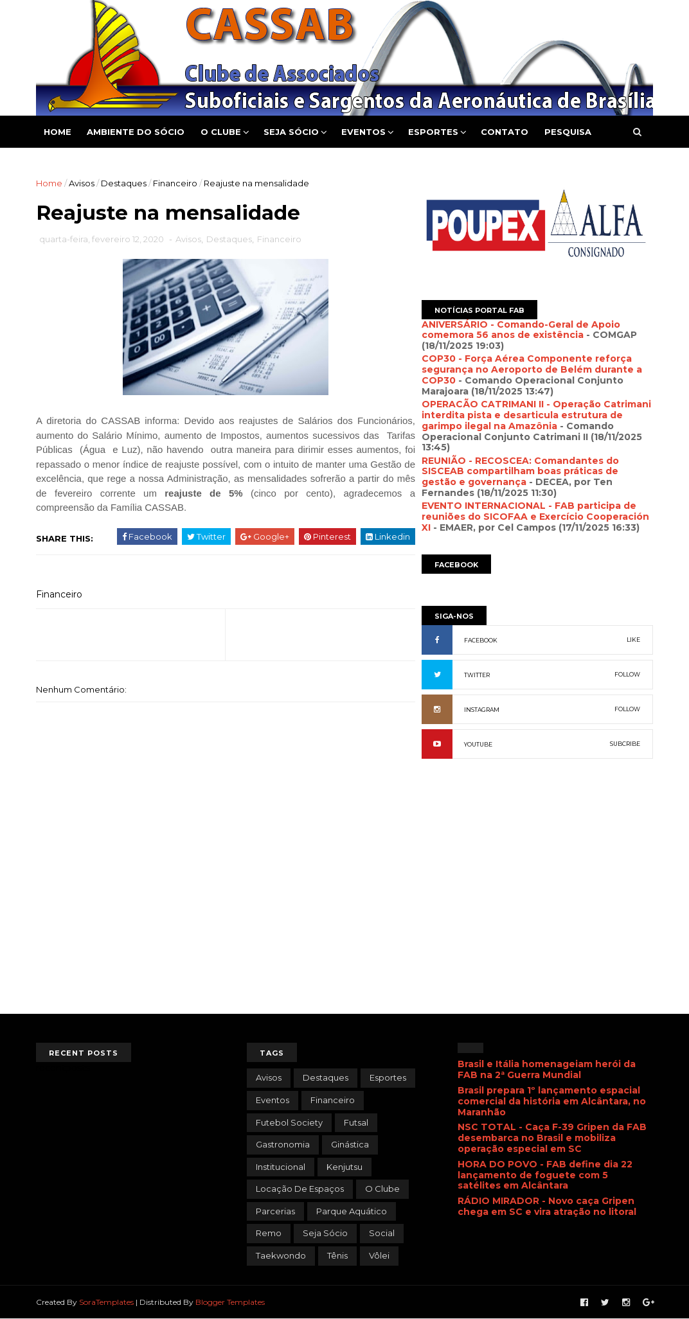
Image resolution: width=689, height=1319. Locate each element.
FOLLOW (627, 674)
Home (57, 132)
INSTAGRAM (481, 709)
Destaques (124, 183)
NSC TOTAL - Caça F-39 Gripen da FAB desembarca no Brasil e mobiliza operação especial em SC (552, 1138)
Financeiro (175, 183)
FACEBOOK (480, 640)
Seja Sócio (291, 132)
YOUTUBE (478, 744)
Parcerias (275, 1211)
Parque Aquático (351, 1211)
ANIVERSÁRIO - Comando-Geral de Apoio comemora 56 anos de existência (521, 330)
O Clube (221, 132)
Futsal (356, 1122)
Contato (504, 132)
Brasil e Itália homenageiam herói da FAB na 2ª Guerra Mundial (547, 1069)
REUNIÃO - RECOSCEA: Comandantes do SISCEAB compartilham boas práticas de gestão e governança (520, 471)
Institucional (280, 1167)
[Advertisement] (537, 908)
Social (382, 1233)
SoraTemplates (106, 1302)
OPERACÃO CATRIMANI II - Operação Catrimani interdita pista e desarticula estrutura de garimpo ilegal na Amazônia (536, 415)
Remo (269, 1233)
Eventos (363, 132)
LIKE (633, 639)
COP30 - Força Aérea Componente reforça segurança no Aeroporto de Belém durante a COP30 (532, 369)
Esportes (433, 132)
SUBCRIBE (625, 743)
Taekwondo (281, 1255)
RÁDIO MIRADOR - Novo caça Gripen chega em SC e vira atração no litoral (547, 1206)
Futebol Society (289, 1122)
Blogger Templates (230, 1302)
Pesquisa (567, 132)
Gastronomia (283, 1144)
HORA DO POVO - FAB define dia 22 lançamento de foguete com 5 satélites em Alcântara (545, 1175)
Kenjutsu (344, 1167)
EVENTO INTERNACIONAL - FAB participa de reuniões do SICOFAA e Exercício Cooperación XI (535, 516)
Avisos (81, 183)
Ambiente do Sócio (135, 132)
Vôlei (379, 1255)
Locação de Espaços (300, 1188)
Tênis (337, 1255)
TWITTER (477, 674)
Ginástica (350, 1144)
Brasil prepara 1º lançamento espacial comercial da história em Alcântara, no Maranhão (552, 1101)
